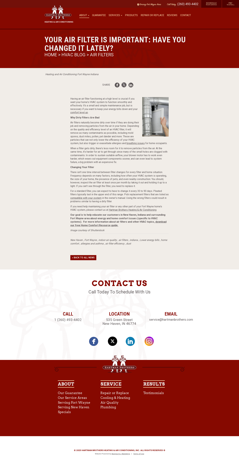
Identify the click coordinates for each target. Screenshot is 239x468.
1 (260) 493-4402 (68, 320)
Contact (185, 15)
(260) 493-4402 (187, 4)
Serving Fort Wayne (74, 402)
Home (51, 54)
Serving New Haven (73, 407)
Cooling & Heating (115, 398)
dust (128, 243)
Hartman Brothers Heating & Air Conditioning (132, 209)
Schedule (211, 4)
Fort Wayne (90, 240)
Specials (64, 412)
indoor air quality (107, 240)
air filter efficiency (114, 243)
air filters (123, 240)
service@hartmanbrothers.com (171, 319)
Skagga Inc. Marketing (120, 454)
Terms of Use (138, 454)
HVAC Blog (73, 54)
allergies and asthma (92, 243)
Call (170, 4)
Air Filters (102, 54)
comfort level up (79, 112)
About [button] (84, 15)
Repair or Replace (152, 15)
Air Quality (109, 402)
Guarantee (99, 15)
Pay (231, 4)
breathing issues (136, 143)
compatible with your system (86, 198)
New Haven (76, 240)
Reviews (172, 15)
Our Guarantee (70, 393)
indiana (134, 240)
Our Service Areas (72, 398)
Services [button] (115, 15)
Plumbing (108, 407)
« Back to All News (83, 257)
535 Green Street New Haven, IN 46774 (119, 322)
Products (131, 15)
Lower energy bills (149, 240)
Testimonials (153, 393)
